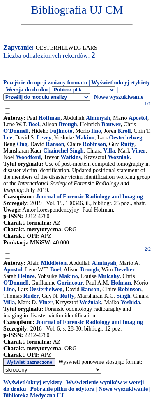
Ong (22, 144)
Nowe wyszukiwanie (118, 97)
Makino (84, 138)
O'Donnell (15, 131)
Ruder (31, 296)
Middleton (54, 263)
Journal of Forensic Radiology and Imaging (89, 197)
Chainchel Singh (63, 151)
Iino (96, 131)
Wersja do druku (27, 90)
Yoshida (130, 302)
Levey (44, 138)
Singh (123, 296)
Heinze (26, 276)
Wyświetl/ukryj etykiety (120, 83)
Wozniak (119, 157)
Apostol (138, 118)
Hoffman (50, 118)
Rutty (127, 144)
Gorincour (70, 283)
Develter (124, 270)
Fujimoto (61, 131)
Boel (33, 124)
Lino (9, 289)
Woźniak (90, 302)
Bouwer (111, 124)
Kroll (124, 131)
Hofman (121, 283)
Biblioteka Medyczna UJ (33, 395)
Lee (7, 138)
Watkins (70, 157)
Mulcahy (109, 276)
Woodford (28, 157)
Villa (109, 151)
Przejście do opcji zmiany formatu (45, 83)
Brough (68, 124)
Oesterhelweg (125, 138)
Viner (139, 151)
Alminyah (98, 118)
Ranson (55, 144)
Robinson (94, 144)
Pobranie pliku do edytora (62, 389)
